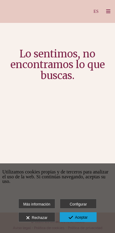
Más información (36, 204)
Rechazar (37, 218)
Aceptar (78, 217)
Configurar (78, 204)
